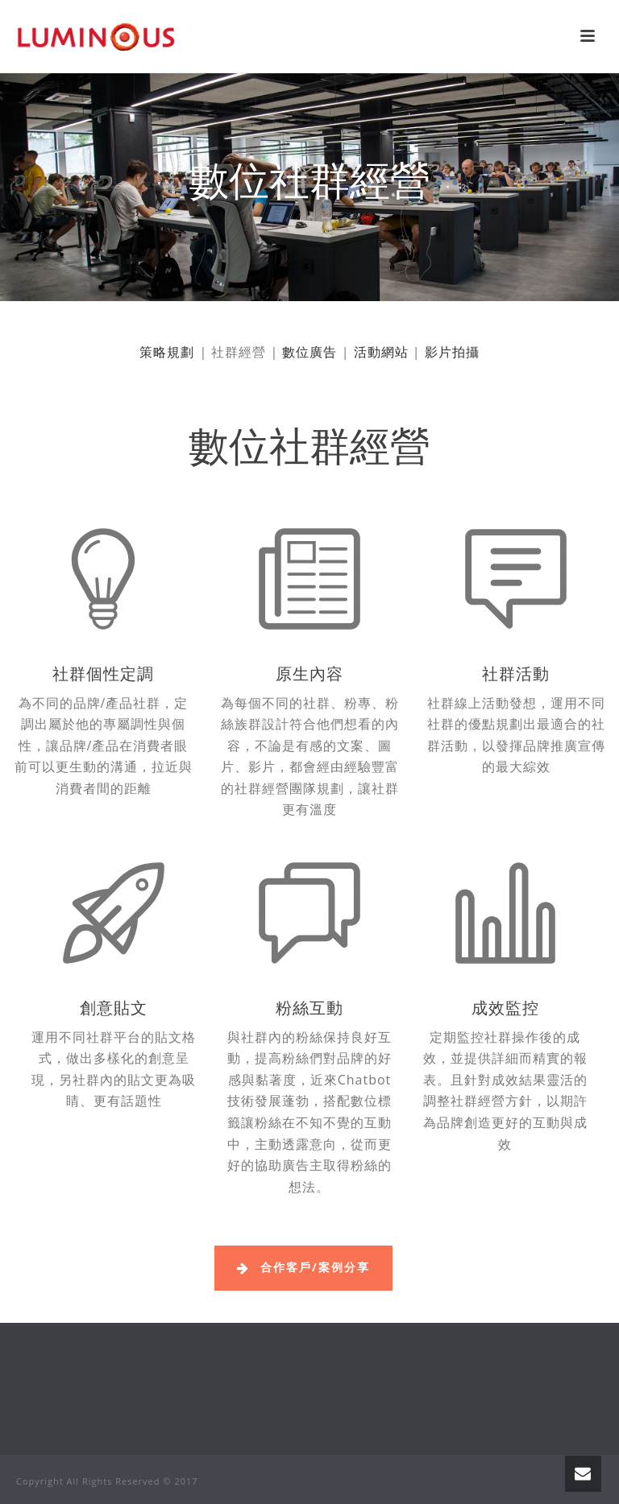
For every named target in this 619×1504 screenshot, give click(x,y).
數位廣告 (309, 352)
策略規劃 (166, 352)
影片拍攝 (452, 352)
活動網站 (381, 352)
